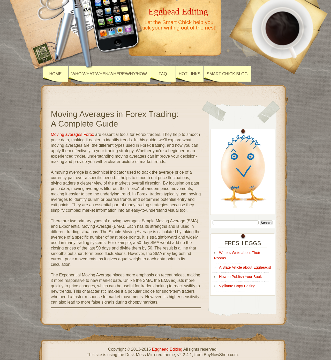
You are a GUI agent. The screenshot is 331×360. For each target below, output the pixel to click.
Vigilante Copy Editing (237, 286)
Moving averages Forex (72, 134)
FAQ (163, 74)
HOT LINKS (189, 74)
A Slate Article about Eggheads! (245, 267)
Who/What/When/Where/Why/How (109, 74)
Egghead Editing (178, 11)
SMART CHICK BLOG (227, 74)
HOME (55, 74)
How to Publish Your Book (240, 277)
